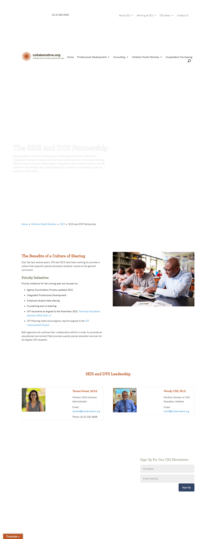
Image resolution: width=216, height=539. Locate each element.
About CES (124, 15)
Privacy (84, 458)
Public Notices (88, 448)
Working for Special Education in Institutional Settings (82, 92)
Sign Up (186, 487)
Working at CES (145, 15)
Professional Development (92, 57)
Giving (84, 453)
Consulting (119, 57)
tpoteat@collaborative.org (86, 411)
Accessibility (87, 463)
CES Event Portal (90, 467)
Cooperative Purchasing (179, 57)
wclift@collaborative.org (176, 411)
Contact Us (182, 15)
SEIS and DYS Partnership (36, 92)
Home (70, 57)
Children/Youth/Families (145, 57)
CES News (165, 15)
